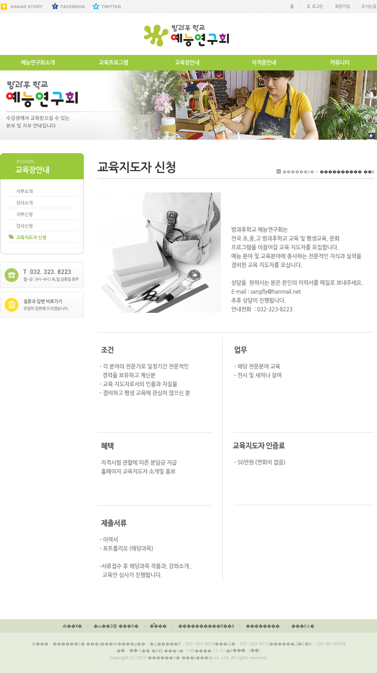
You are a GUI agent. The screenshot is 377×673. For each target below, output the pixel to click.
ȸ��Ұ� (72, 626)
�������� (263, 626)
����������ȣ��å (206, 626)
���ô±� (302, 626)
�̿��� (158, 626)
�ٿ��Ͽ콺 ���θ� (115, 626)
